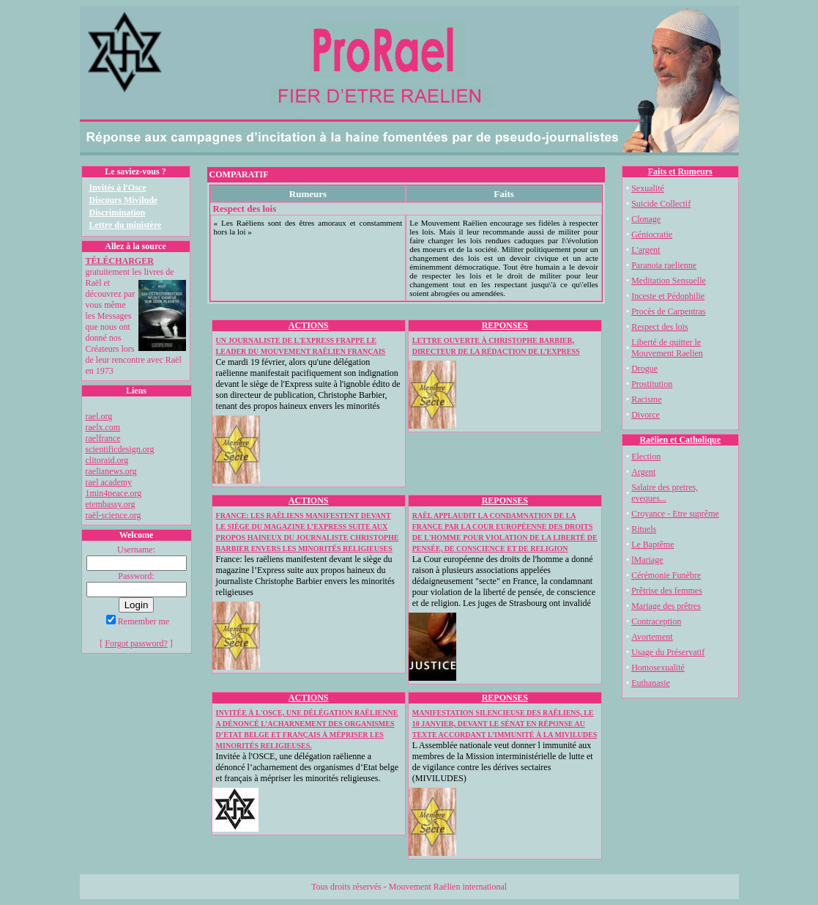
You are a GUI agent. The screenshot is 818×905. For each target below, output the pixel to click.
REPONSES (505, 325)
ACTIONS (309, 325)
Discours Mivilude (123, 200)
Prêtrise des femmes (666, 591)
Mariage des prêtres (666, 606)
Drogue (644, 368)
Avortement (651, 637)
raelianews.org (111, 471)
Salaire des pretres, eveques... (664, 492)
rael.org (99, 416)
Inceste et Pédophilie (667, 296)
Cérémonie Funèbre (666, 575)
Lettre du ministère (125, 225)
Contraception (656, 621)
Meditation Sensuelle (668, 281)
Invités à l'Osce (117, 187)
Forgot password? (136, 643)
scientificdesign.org (120, 449)
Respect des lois (659, 327)
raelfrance (103, 438)
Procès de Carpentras (668, 311)
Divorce (645, 415)
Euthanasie (650, 683)
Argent (643, 472)
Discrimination (117, 212)
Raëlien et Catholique (680, 440)
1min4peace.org (114, 493)
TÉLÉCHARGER (120, 261)
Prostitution (651, 384)
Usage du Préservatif (667, 652)
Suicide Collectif (661, 204)
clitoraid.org (107, 460)
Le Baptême (652, 544)
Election (646, 456)
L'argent (645, 250)
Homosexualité (658, 667)
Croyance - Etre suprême (675, 514)
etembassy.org (110, 504)
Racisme (646, 399)
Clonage (646, 219)
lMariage (647, 560)
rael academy (109, 482)
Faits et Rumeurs (680, 171)
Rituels (643, 529)
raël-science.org (113, 515)
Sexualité (647, 188)
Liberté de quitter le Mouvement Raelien (667, 347)
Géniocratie (651, 234)
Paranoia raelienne (663, 265)
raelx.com (103, 427)
